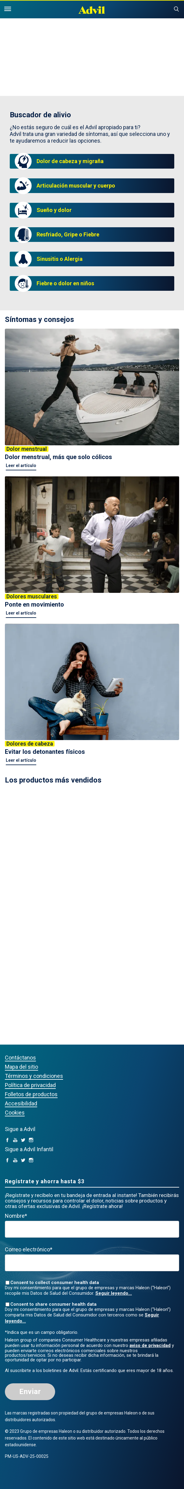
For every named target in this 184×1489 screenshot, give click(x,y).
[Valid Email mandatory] (92, 1262)
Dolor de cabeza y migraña (70, 161)
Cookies (15, 1112)
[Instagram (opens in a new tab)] (31, 1140)
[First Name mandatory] (92, 1229)
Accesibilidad (21, 1103)
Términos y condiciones (34, 1076)
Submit (176, 9)
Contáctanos (20, 1057)
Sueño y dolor (54, 210)
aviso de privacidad (150, 1345)
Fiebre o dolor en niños (65, 283)
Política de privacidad (30, 1085)
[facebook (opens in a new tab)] (7, 1140)
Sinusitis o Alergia (60, 259)
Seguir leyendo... (113, 1293)
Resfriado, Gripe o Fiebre (68, 234)
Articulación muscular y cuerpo (76, 185)
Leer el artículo (21, 465)
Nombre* (16, 1216)
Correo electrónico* (28, 1249)
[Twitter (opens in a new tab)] (23, 1140)
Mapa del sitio (21, 1067)
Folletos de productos (31, 1094)
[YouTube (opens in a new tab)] (15, 1140)
